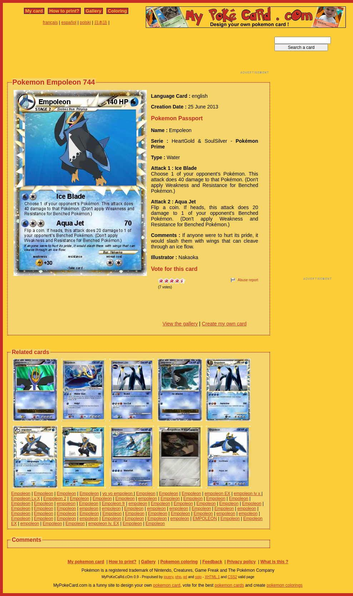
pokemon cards (229, 585)
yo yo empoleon (118, 493)
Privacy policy (241, 561)
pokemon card (166, 585)
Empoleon (20, 493)
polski (85, 22)
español (68, 22)
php (178, 577)
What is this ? (274, 561)
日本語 (100, 22)
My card (34, 11)
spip (198, 577)
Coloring (117, 11)
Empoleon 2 (54, 498)
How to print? (64, 11)
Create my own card (224, 324)
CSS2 (232, 577)
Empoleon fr (113, 503)
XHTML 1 (212, 577)
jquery (168, 577)
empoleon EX (217, 493)
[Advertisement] (139, 53)
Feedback (212, 561)
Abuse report (248, 280)
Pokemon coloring (179, 561)
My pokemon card (86, 561)
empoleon (147, 498)
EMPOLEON (205, 518)
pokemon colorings (285, 585)
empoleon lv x (247, 493)
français (50, 22)
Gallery (93, 11)
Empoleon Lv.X (25, 498)
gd (185, 577)
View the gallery (180, 324)
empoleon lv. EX (103, 523)
